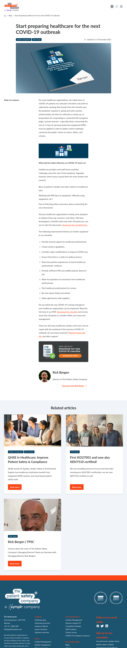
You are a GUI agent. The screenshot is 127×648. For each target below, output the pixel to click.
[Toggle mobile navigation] (121, 6)
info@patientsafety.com (13, 629)
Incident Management (43, 642)
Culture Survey (71, 632)
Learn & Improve (41, 629)
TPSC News (37, 39)
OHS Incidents (71, 629)
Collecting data (40, 620)
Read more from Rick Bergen (74, 386)
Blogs (67, 645)
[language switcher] (112, 6)
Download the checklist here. (75, 225)
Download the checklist (67, 312)
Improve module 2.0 (73, 623)
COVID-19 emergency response (77, 636)
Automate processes (42, 623)
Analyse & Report (41, 626)
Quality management (23, 39)
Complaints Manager (73, 626)
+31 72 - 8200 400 (11, 626)
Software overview (42, 632)
